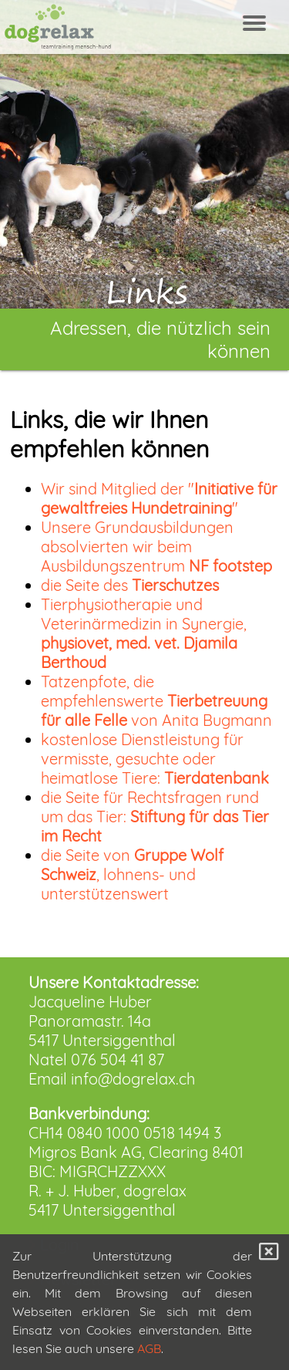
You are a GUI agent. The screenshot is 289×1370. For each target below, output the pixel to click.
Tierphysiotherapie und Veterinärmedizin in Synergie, (144, 633)
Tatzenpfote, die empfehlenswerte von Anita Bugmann (156, 701)
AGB (149, 1348)
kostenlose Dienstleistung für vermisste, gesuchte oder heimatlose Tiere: (155, 759)
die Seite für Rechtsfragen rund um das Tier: (155, 816)
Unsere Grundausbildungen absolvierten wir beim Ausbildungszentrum (156, 546)
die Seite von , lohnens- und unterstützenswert (132, 874)
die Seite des (130, 585)
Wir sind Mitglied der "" (159, 498)
